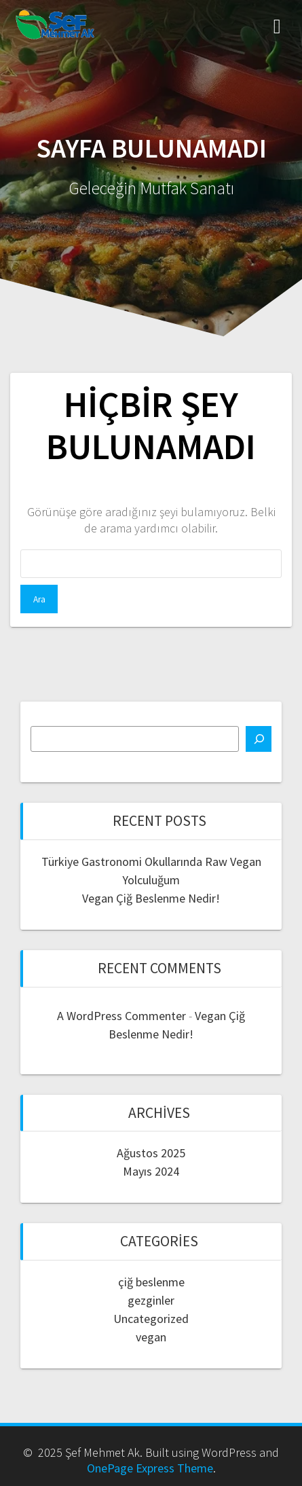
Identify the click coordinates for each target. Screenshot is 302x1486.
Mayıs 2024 (151, 1171)
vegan (151, 1337)
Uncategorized (151, 1318)
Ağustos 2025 (151, 1153)
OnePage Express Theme (150, 1468)
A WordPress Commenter (121, 1015)
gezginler (151, 1300)
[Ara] (258, 739)
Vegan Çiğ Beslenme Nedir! (151, 898)
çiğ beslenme (151, 1282)
